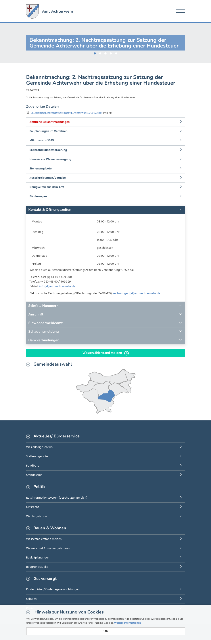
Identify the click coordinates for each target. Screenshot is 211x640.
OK (106, 631)
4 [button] (110, 52)
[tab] (105, 210)
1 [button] (94, 52)
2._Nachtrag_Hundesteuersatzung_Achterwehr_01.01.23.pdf (67, 113)
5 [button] (116, 52)
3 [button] (105, 52)
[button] (105, 210)
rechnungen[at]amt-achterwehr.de (136, 293)
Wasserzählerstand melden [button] (105, 353)
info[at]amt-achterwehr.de (57, 286)
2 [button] (100, 52)
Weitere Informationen (127, 623)
